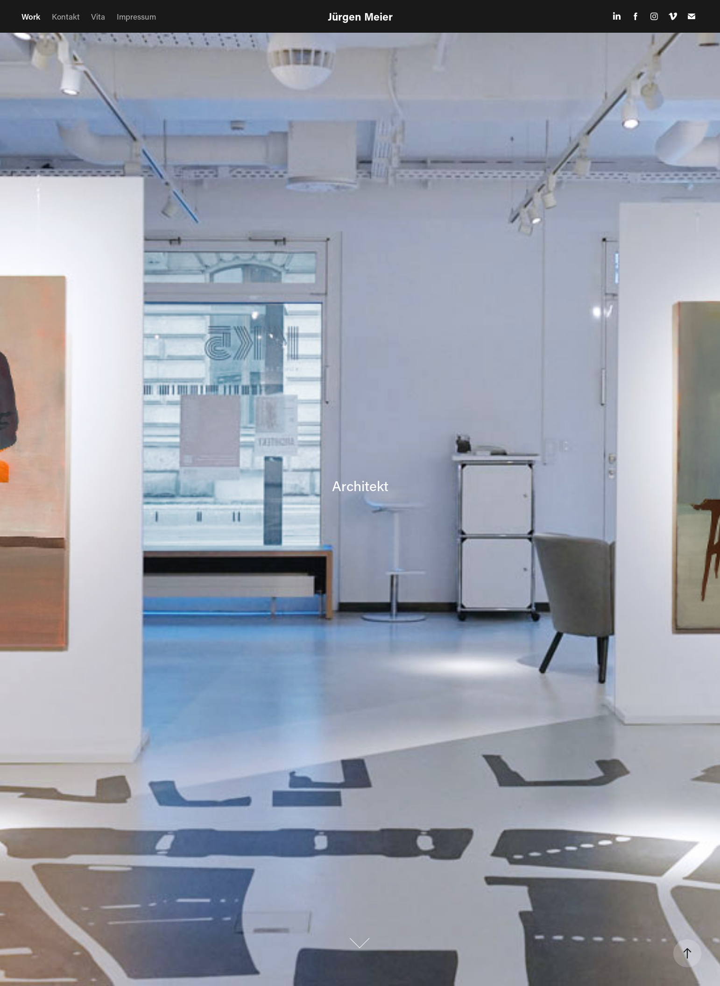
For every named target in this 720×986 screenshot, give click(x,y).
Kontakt (66, 16)
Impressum (136, 16)
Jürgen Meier (360, 16)
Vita (98, 16)
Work (30, 16)
